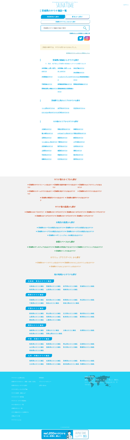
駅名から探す (77, 17)
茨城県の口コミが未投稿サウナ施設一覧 (80, 33)
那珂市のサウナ (63, 170)
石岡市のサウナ (78, 141)
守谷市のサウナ (78, 161)
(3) (64, 112)
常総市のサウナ (47, 165)
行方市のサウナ (47, 170)
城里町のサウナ (47, 161)
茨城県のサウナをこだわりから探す (66, 22)
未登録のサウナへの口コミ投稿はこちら (78, 53)
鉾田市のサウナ (63, 145)
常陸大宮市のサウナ (64, 132)
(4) (79, 108)
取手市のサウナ (47, 157)
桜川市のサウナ (63, 165)
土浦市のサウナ (78, 157)
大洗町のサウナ (47, 132)
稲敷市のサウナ (78, 165)
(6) (49, 108)
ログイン (126, 5)
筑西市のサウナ (47, 145)
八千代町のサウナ (64, 152)
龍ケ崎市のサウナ (48, 137)
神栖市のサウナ (78, 132)
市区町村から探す (53, 17)
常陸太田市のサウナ (80, 137)
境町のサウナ (62, 161)
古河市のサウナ (63, 157)
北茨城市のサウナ (79, 152)
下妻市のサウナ (47, 152)
